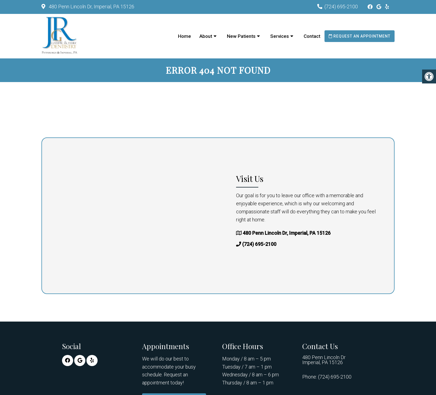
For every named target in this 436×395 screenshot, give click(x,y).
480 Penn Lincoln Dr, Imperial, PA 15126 (91, 6)
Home (184, 36)
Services (279, 36)
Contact (312, 36)
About (205, 36)
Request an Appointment (359, 36)
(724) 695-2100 (341, 6)
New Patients (241, 36)
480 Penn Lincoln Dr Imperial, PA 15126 (324, 360)
